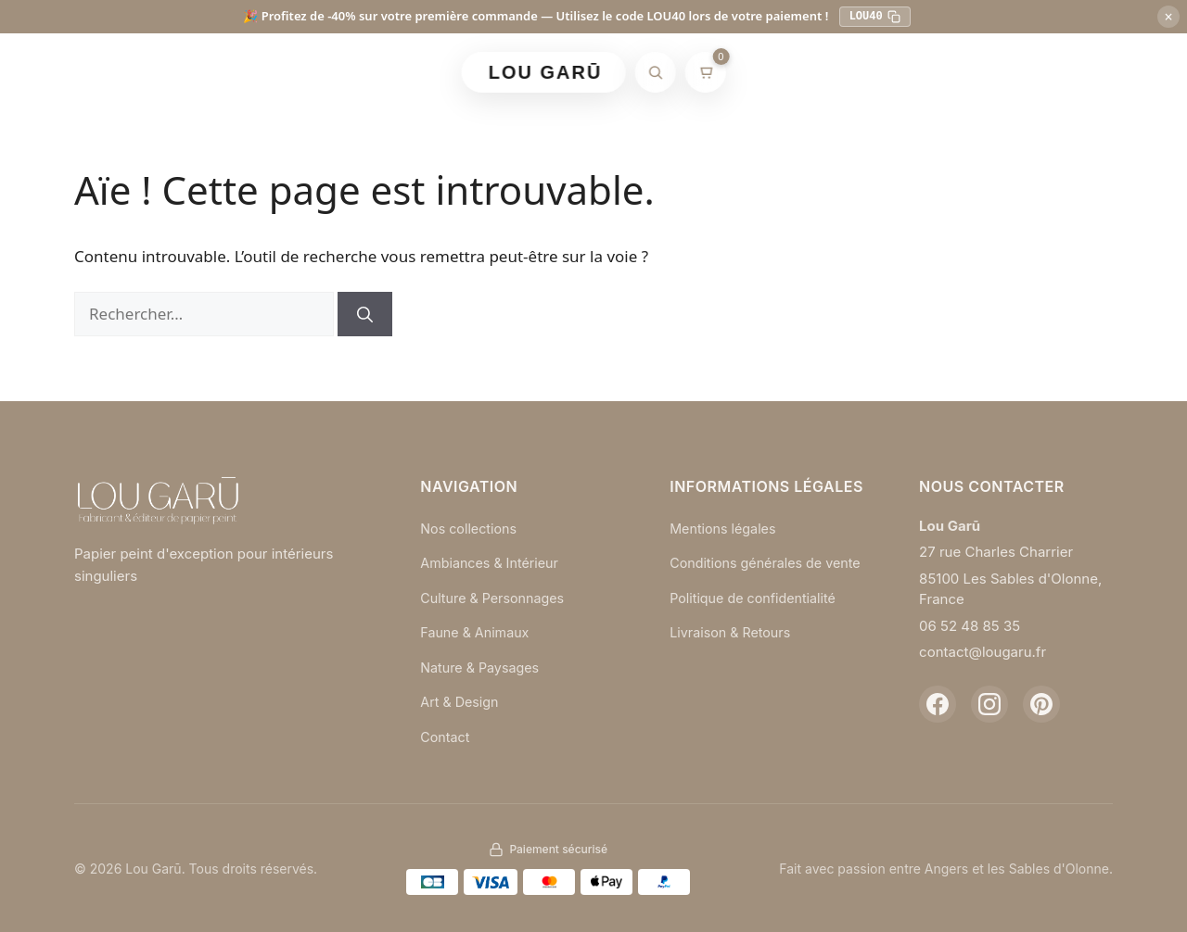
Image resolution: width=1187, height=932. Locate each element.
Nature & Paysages (482, 667)
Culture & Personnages (495, 598)
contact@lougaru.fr (982, 652)
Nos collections (470, 528)
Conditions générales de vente (749, 570)
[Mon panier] (704, 72)
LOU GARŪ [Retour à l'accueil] (546, 72)
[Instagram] (989, 704)
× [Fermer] (1168, 16)
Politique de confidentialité (757, 615)
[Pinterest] (1041, 704)
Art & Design (461, 702)
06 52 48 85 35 (969, 626)
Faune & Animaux (477, 632)
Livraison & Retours (733, 651)
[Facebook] (937, 704)
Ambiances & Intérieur (492, 563)
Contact (446, 737)
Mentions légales (725, 528)
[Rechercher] (654, 72)
